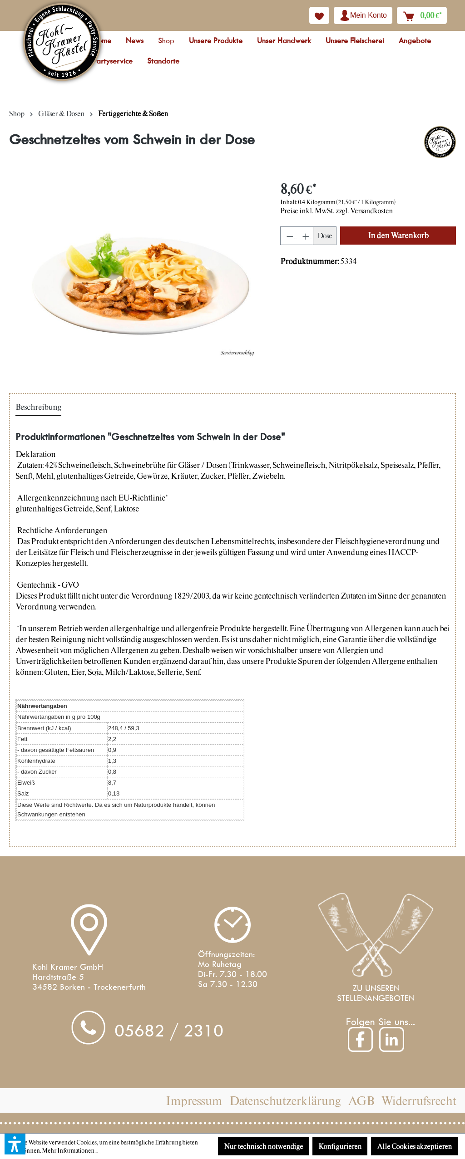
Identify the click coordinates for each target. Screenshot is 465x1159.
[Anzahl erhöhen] (305, 235)
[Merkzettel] (319, 15)
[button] (15, 1144)
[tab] (38, 407)
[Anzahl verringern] (288, 235)
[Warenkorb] (422, 15)
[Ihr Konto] (363, 15)
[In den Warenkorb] (398, 235)
